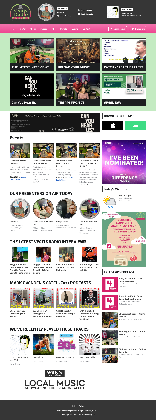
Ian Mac (60, 12)
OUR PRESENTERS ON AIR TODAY (41, 193)
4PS (54, 28)
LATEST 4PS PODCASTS (120, 272)
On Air (23, 28)
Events (75, 28)
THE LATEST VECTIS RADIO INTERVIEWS (48, 241)
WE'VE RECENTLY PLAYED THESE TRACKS (49, 328)
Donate (63, 28)
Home (12, 28)
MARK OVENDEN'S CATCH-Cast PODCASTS (50, 282)
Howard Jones (127, 13)
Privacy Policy (78, 406)
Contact (86, 28)
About (33, 28)
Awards (43, 28)
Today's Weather (116, 189)
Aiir (94, 414)
